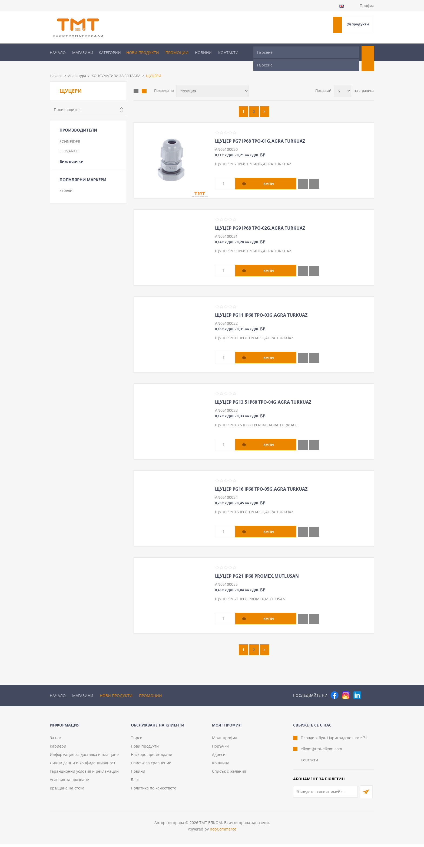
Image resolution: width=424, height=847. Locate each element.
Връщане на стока (67, 791)
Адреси (219, 757)
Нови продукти (142, 52)
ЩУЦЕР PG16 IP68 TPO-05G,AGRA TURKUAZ (261, 480)
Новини (203, 52)
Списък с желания (229, 774)
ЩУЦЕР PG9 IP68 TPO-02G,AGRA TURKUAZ (260, 219)
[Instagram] (346, 686)
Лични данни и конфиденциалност (82, 766)
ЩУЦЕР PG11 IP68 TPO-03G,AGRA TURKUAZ (261, 306)
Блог (135, 782)
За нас (56, 741)
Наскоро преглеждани (151, 757)
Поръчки (220, 749)
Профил (367, 5)
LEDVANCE (68, 142)
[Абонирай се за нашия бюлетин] (325, 795)
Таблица (136, 82)
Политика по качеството (153, 791)
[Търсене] (306, 52)
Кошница (220, 766)
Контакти (228, 52)
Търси (137, 741)
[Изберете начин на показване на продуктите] (212, 82)
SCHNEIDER (69, 132)
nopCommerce (223, 832)
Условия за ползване (69, 782)
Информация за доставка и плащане (84, 757)
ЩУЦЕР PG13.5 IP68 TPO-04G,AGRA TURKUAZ (263, 393)
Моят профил (224, 741)
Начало (58, 52)
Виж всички (71, 152)
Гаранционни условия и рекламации (84, 774)
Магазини (82, 52)
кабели (65, 181)
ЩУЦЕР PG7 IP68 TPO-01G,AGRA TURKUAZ (260, 132)
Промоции (176, 52)
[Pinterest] (368, 686)
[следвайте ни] (357, 686)
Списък (144, 82)
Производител (67, 100)
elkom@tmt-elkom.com (321, 752)
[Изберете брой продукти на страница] (342, 82)
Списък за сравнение (151, 766)
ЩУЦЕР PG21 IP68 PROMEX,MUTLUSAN (257, 567)
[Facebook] (334, 686)
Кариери (58, 749)
